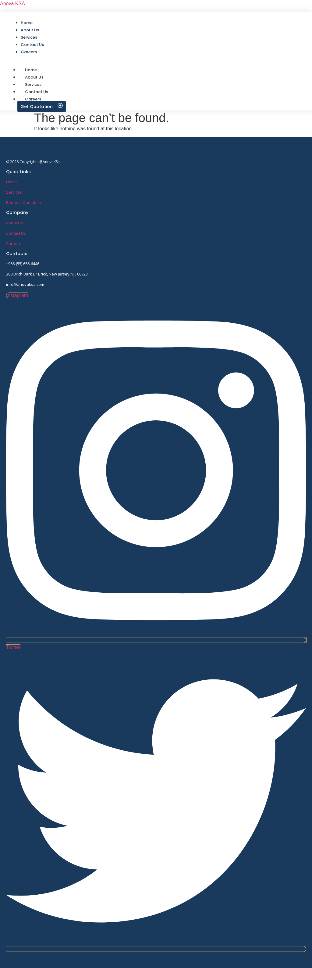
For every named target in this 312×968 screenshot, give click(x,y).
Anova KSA (12, 3)
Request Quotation (23, 202)
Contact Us (16, 233)
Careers (33, 99)
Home (11, 181)
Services (14, 192)
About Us (14, 223)
